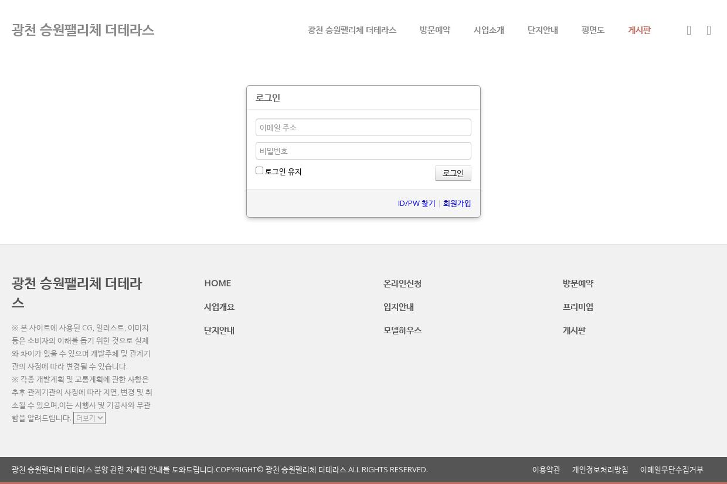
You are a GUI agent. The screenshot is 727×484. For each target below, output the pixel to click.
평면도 (593, 29)
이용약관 (546, 469)
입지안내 (398, 306)
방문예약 (435, 29)
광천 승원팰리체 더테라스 (352, 29)
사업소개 (489, 29)
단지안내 (543, 29)
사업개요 (219, 306)
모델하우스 (402, 330)
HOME (217, 283)
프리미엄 (578, 306)
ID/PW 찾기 (417, 203)
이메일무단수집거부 (672, 469)
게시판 (639, 29)
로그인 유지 (279, 171)
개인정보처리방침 (600, 469)
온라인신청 (402, 283)
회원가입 (457, 203)
